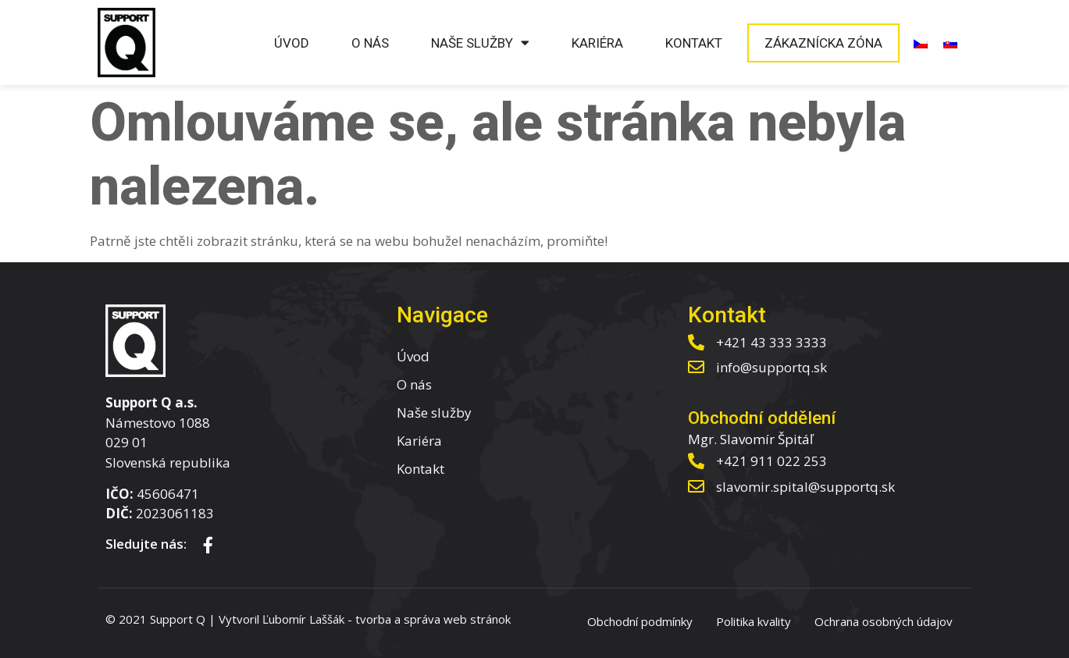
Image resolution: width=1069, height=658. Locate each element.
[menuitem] (920, 43)
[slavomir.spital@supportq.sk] (696, 486)
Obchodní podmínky (640, 621)
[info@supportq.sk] (696, 367)
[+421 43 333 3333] (696, 342)
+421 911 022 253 (771, 461)
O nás (370, 43)
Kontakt (693, 43)
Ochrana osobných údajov (883, 621)
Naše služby (480, 42)
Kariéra (597, 43)
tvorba (373, 619)
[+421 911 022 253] (696, 461)
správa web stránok (457, 619)
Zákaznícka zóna (823, 43)
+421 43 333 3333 (771, 342)
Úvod (291, 43)
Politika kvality (753, 621)
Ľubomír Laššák (303, 619)
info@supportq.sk (771, 367)
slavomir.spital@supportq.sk (805, 487)
